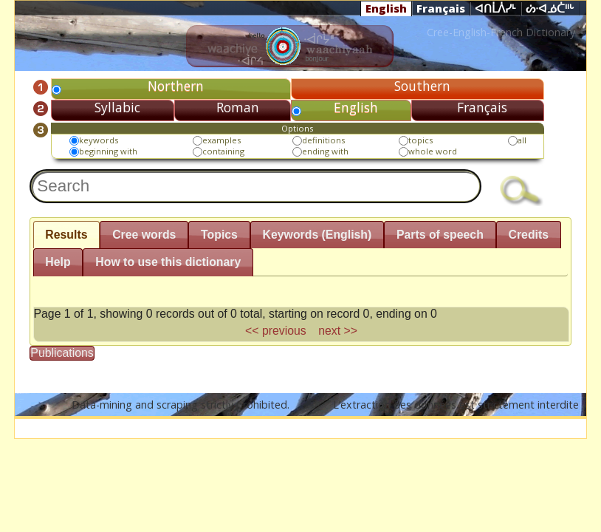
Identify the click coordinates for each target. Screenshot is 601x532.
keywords (98, 140)
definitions (323, 140)
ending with (325, 151)
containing (223, 151)
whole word (432, 151)
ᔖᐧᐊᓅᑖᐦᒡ (550, 9)
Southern (422, 86)
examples (221, 140)
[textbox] (255, 186)
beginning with (108, 151)
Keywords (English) (317, 234)
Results (66, 234)
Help (57, 262)
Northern (176, 86)
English (386, 8)
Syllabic (117, 107)
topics (420, 140)
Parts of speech (440, 234)
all (522, 140)
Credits (529, 234)
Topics (219, 234)
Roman (237, 107)
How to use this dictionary (168, 262)
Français (440, 8)
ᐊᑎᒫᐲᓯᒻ (495, 9)
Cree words (144, 234)
